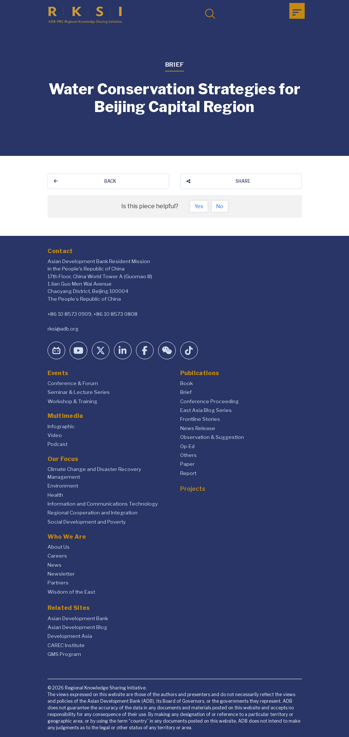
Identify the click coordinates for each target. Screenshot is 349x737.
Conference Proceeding (209, 401)
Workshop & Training (72, 401)
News (55, 565)
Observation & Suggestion (212, 437)
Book (186, 383)
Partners (58, 583)
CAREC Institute (66, 645)
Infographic (61, 426)
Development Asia (70, 636)
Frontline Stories (200, 419)
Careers (57, 556)
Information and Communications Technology (103, 504)
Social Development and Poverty (87, 522)
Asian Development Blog (77, 627)
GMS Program (64, 654)
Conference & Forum (73, 383)
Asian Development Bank (78, 618)
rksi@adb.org (63, 329)
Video (55, 435)
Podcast (57, 444)
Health (55, 495)
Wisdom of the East (71, 592)
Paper (187, 464)
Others (188, 455)
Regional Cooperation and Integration (92, 513)
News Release (197, 428)
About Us (59, 547)
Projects (192, 488)
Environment (63, 486)
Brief (186, 392)
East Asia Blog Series (206, 410)
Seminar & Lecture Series (79, 392)
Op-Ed (187, 446)
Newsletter (61, 574)
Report (188, 473)
